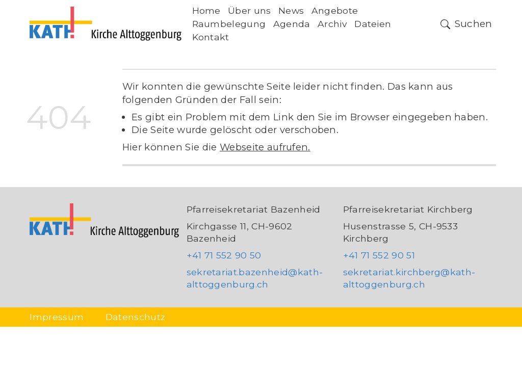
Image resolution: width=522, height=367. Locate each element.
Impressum (57, 316)
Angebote (334, 10)
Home (206, 10)
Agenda (291, 23)
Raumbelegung (229, 23)
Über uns (249, 10)
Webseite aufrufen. (265, 147)
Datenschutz (136, 316)
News (291, 10)
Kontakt (210, 37)
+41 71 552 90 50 (224, 255)
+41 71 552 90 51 (379, 255)
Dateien (372, 23)
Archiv (332, 23)
